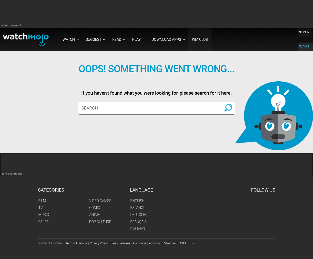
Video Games (100, 201)
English (137, 201)
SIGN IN (304, 32)
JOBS (182, 243)
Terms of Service (76, 243)
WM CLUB (200, 39)
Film (42, 201)
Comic (94, 208)
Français (138, 222)
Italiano (137, 229)
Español (137, 208)
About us (155, 243)
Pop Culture (100, 222)
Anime (94, 215)
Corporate (139, 243)
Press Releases (120, 243)
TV (40, 208)
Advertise (169, 243)
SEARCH (304, 46)
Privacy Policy (98, 243)
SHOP (192, 243)
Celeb (43, 222)
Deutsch (138, 215)
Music (43, 215)
